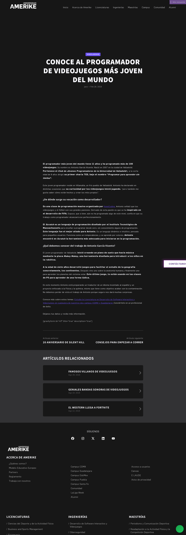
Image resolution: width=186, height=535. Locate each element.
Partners (13, 472)
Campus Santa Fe (80, 483)
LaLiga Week (77, 492)
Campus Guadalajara (81, 470)
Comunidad (159, 7)
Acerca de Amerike (81, 7)
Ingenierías (118, 7)
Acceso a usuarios (140, 466)
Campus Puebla (79, 479)
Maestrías (133, 7)
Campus (146, 7)
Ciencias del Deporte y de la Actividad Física (31, 523)
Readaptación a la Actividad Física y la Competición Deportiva (150, 530)
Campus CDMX (78, 466)
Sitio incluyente (179, 2)
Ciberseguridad (77, 532)
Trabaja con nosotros (20, 480)
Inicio (65, 7)
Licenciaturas (102, 7)
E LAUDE (136, 475)
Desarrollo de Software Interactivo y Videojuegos (88, 525)
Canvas (135, 470)
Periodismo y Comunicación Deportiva (150, 523)
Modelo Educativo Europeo (22, 467)
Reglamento (15, 476)
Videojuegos (93, 54)
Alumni (172, 7)
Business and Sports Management (25, 529)
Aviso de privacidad (141, 479)
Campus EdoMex (79, 475)
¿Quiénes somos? (18, 463)
